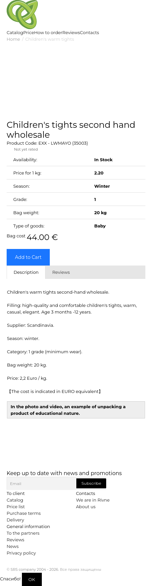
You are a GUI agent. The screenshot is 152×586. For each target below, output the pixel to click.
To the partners (23, 533)
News (13, 546)
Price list (16, 506)
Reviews (15, 539)
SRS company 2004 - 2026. (35, 569)
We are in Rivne (93, 500)
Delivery (15, 519)
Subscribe (91, 483)
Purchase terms (24, 513)
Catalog (15, 500)
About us (86, 506)
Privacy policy (21, 553)
